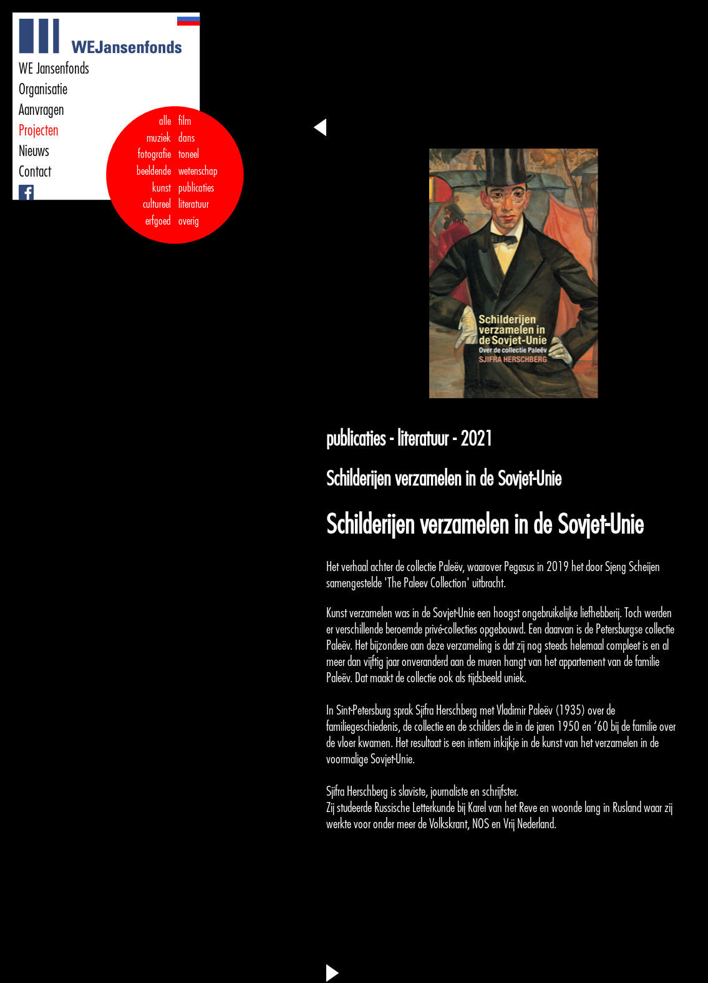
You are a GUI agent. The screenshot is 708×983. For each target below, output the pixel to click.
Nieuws (34, 151)
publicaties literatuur (196, 196)
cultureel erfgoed (157, 212)
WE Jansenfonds (54, 68)
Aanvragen (41, 109)
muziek (159, 138)
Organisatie (43, 89)
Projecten (39, 130)
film (184, 121)
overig (188, 221)
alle (165, 121)
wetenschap (198, 171)
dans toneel (189, 146)
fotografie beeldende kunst (154, 171)
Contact (35, 171)
